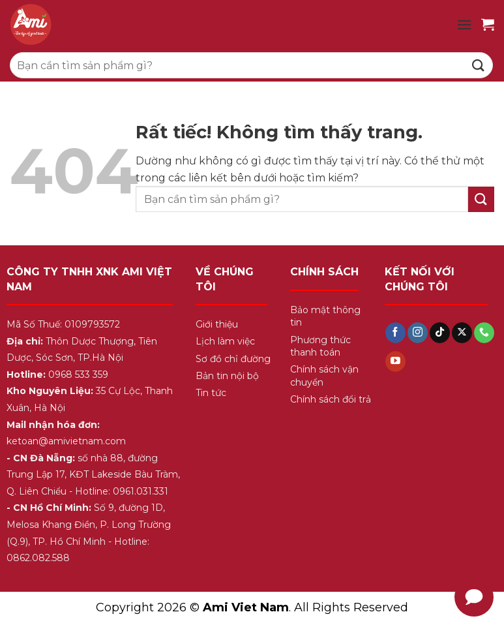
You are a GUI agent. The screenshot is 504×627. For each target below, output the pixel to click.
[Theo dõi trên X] (462, 332)
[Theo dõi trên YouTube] (395, 361)
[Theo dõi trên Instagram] (418, 332)
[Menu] (464, 24)
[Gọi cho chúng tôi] (484, 332)
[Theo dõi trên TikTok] (440, 332)
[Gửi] (479, 65)
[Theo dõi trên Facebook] (395, 332)
